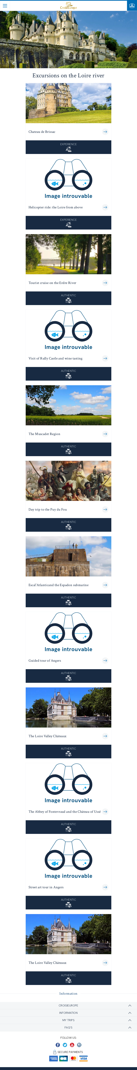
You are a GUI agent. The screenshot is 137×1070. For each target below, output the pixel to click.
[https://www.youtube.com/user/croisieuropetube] (72, 1045)
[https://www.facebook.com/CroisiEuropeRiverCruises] (58, 1045)
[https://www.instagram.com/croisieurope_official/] (79, 1045)
